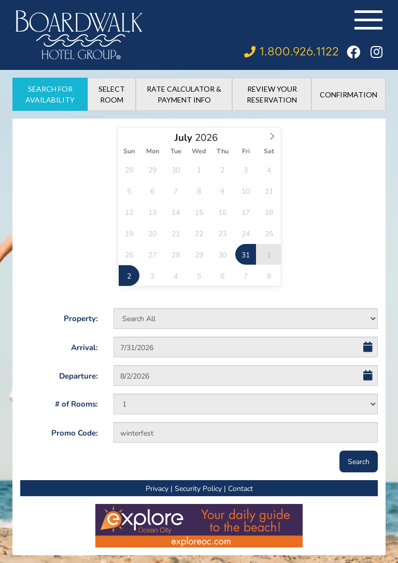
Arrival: (84, 347)
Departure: (78, 375)
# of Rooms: (76, 403)
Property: (81, 318)
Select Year (203, 130)
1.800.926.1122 (299, 51)
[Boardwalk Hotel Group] (79, 35)
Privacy (157, 488)
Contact (240, 488)
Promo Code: (74, 432)
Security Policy (198, 488)
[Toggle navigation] (368, 20)
